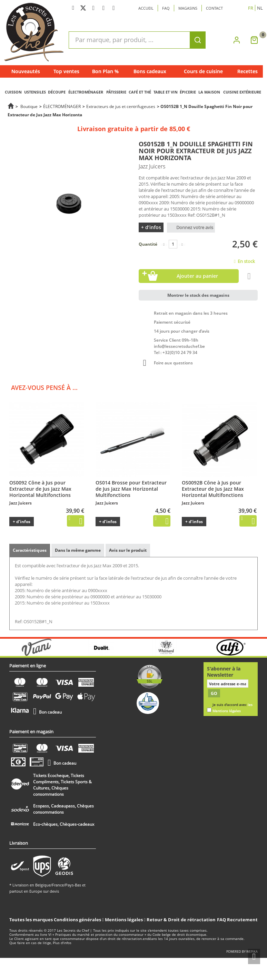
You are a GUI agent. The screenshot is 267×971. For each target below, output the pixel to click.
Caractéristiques (30, 550)
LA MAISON (209, 92)
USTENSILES (35, 92)
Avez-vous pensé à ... (44, 387)
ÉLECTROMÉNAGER (85, 92)
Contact (214, 8)
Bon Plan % (105, 71)
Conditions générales (78, 919)
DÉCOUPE (57, 92)
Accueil (146, 8)
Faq (166, 8)
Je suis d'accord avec (232, 708)
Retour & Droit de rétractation (181, 919)
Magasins (187, 8)
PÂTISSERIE (116, 92)
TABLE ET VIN (166, 92)
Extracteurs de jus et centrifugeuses (120, 106)
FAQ (221, 919)
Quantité (148, 244)
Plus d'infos (62, 943)
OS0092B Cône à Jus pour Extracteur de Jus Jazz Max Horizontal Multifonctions (213, 488)
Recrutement (242, 919)
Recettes (247, 71)
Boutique (29, 106)
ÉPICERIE (188, 92)
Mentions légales (124, 919)
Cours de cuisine (203, 71)
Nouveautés (25, 71)
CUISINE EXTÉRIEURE (242, 92)
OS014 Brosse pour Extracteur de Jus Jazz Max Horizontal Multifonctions (131, 488)
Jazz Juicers (20, 503)
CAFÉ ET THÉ (140, 92)
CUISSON (13, 92)
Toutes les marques (31, 919)
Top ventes (66, 71)
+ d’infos (151, 227)
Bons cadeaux (150, 71)
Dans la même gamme (78, 550)
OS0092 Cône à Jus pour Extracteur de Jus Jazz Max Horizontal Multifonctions (40, 488)
